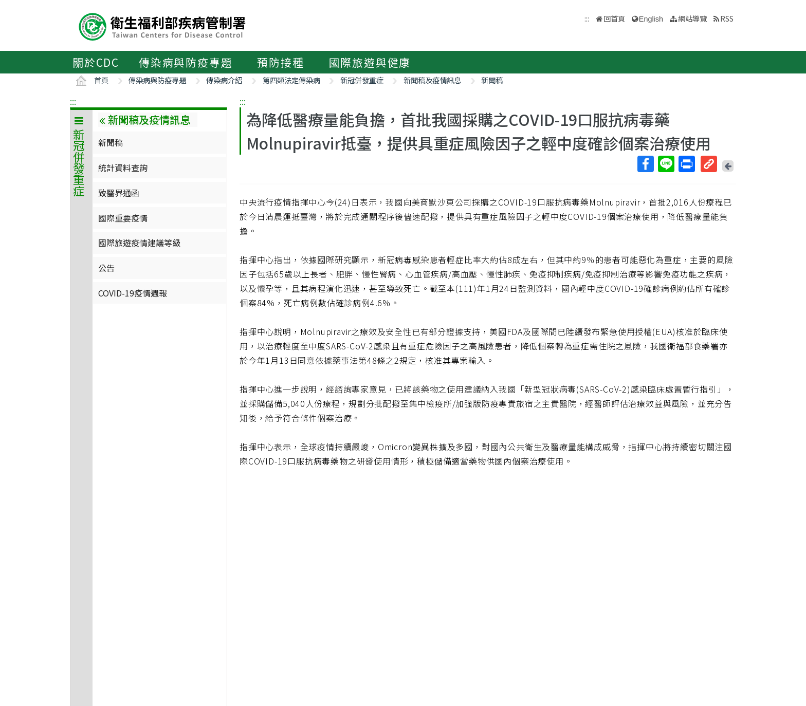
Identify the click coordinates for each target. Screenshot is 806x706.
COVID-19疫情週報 (132, 293)
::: (73, 101)
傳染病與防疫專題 (185, 62)
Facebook (645, 164)
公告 (106, 268)
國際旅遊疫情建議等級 (139, 242)
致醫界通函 (118, 193)
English (651, 19)
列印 (686, 164)
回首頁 (614, 18)
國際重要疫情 (123, 218)
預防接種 (280, 62)
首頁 (101, 80)
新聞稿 (492, 80)
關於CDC (95, 62)
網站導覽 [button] (692, 18)
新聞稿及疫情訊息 (432, 80)
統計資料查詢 (123, 167)
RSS (727, 18)
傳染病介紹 (224, 80)
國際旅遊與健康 (370, 62)
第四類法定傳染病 (291, 80)
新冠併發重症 (361, 80)
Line (665, 164)
